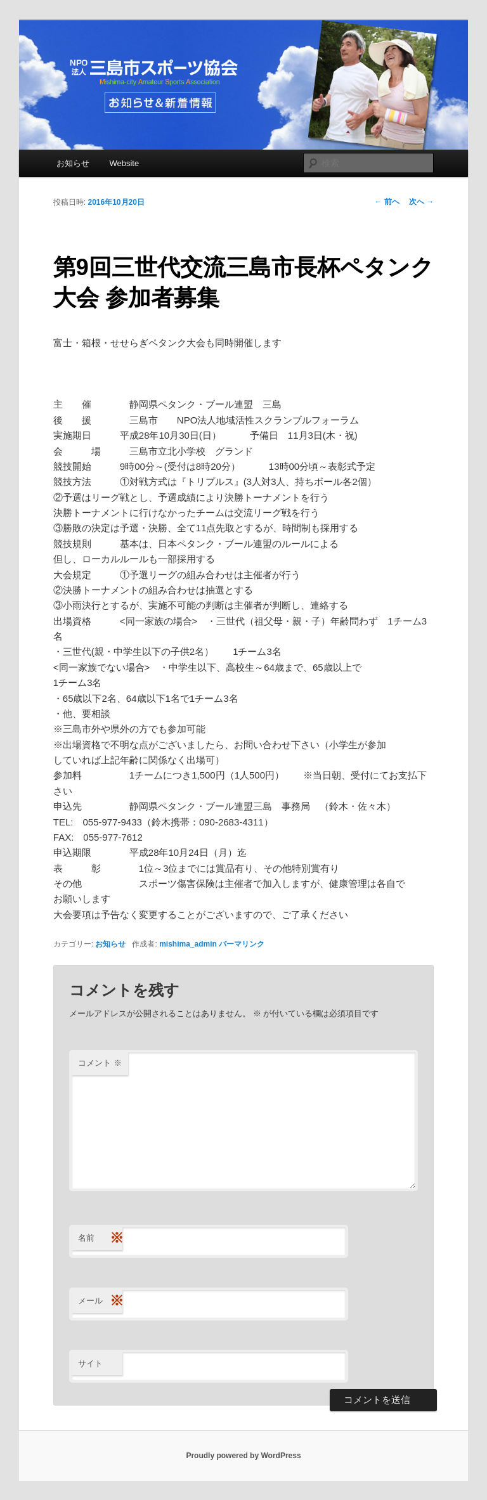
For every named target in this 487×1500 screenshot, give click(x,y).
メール (100, 1301)
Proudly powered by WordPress (243, 1455)
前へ (387, 201)
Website (124, 163)
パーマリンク (241, 944)
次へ (421, 201)
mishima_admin (188, 944)
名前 (100, 1238)
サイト (90, 1363)
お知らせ (72, 163)
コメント (100, 1063)
